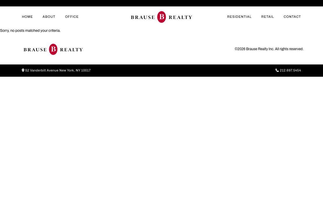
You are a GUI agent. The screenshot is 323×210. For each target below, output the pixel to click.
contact (292, 16)
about (49, 16)
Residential (239, 16)
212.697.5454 (288, 70)
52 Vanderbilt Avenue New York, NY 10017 (56, 70)
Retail (267, 16)
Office (72, 16)
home (27, 16)
